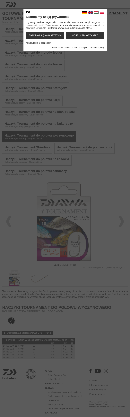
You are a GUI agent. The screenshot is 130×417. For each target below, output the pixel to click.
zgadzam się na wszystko (45, 35)
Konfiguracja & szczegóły (38, 43)
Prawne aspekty (97, 47)
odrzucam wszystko (85, 35)
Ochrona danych (80, 47)
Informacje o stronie (61, 47)
